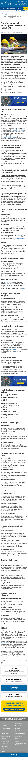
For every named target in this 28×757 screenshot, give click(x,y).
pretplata (24, 288)
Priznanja (3, 751)
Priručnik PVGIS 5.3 (5, 733)
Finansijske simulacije (14, 709)
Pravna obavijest (4, 746)
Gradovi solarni (4, 743)
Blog (6, 14)
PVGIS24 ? (3, 726)
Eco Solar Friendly (5, 741)
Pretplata (3, 731)
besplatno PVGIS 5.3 (8, 282)
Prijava (19, 8)
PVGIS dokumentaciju (13, 349)
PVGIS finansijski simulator (9, 137)
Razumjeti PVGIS (18, 728)
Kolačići (3, 748)
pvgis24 (25, 8)
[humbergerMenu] (2, 2)
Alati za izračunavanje (5, 736)
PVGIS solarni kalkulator (18, 130)
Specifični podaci (18, 736)
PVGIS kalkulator (5, 642)
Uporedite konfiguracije (20, 733)
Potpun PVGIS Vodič (19, 723)
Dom (2, 723)
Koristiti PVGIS (18, 731)
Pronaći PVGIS (18, 726)
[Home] (2, 14)
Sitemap (17, 741)
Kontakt (16, 738)
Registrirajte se (11, 8)
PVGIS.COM (3, 738)
